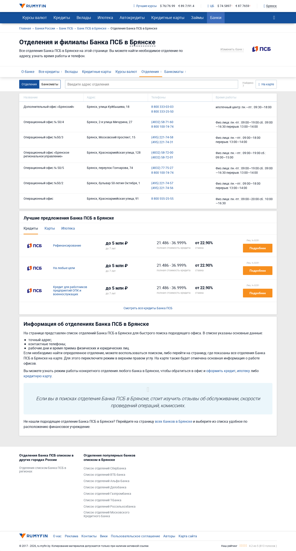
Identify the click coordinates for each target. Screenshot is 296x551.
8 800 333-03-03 (162, 107)
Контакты (89, 536)
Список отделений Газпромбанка (107, 494)
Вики (104, 536)
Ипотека (105, 17)
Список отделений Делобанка (105, 487)
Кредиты (61, 17)
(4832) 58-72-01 (162, 157)
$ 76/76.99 (167, 6)
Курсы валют (34, 17)
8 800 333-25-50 (162, 111)
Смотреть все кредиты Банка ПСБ (148, 308)
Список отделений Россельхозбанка (110, 506)
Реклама (71, 536)
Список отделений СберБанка (105, 468)
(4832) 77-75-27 (162, 168)
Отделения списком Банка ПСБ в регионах (42, 470)
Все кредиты (49, 71)
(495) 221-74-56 (162, 188)
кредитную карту (38, 376)
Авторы (169, 536)
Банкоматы (173, 71)
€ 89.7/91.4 (186, 6)
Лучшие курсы (145, 6)
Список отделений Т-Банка (102, 500)
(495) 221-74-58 (162, 137)
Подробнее (258, 248)
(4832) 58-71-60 (162, 122)
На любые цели (64, 268)
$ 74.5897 (224, 6)
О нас (57, 536)
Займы (197, 17)
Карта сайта (188, 536)
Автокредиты (132, 17)
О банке (27, 71)
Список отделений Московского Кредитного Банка (106, 514)
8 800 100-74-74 (162, 127)
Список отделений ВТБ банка (104, 475)
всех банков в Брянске (173, 421)
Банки (215, 17)
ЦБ (211, 6)
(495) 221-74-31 (162, 142)
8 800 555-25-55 (162, 199)
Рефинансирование (67, 245)
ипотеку (243, 370)
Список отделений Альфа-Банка (106, 481)
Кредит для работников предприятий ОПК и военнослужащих (70, 290)
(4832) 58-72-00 (162, 152)
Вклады (84, 17)
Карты (50, 228)
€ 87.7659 (242, 6)
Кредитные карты (167, 17)
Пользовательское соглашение (135, 536)
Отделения (150, 71)
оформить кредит (221, 370)
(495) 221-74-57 (162, 183)
